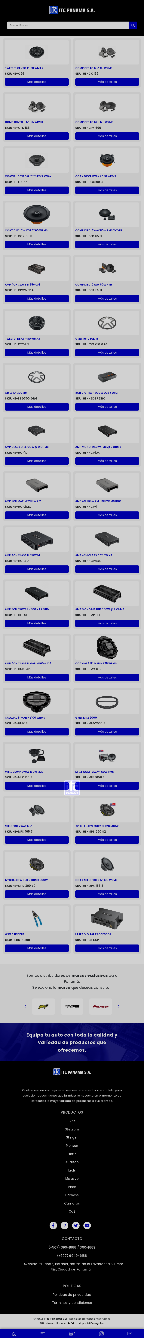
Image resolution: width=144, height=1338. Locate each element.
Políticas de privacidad (72, 1294)
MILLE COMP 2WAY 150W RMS (24, 772)
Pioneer (72, 1145)
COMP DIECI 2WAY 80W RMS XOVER (98, 230)
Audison (72, 1162)
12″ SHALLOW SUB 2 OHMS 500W (26, 880)
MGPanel (74, 1323)
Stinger (72, 1137)
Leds (72, 1170)
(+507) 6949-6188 (72, 1255)
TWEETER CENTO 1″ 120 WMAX (24, 68)
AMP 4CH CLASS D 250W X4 (93, 555)
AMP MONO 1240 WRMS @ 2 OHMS (98, 447)
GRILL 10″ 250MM (86, 339)
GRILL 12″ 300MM (16, 393)
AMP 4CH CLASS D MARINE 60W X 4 (28, 663)
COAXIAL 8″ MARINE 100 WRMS (25, 718)
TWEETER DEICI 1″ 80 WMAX (22, 339)
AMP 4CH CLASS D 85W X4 (22, 555)
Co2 (72, 1211)
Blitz (72, 1121)
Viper (72, 1187)
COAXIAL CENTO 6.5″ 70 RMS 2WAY (28, 176)
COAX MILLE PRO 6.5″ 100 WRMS (96, 880)
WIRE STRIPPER (14, 934)
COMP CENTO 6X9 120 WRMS (94, 122)
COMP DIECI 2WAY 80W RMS (94, 284)
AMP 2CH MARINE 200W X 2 (23, 501)
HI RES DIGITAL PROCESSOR (93, 934)
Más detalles (36, 82)
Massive (72, 1178)
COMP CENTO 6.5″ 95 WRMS (93, 68)
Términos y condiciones (72, 1303)
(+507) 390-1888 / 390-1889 (72, 1247)
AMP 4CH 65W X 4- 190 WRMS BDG (98, 501)
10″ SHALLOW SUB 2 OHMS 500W (96, 826)
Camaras (72, 1203)
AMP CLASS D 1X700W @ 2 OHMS (27, 447)
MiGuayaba (95, 1323)
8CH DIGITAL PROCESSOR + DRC (96, 393)
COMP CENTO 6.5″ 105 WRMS (24, 122)
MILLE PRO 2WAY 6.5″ (18, 826)
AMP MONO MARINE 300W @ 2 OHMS (99, 609)
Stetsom (72, 1129)
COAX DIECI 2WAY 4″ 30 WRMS (95, 176)
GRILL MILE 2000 (86, 718)
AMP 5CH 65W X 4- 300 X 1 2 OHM (27, 609)
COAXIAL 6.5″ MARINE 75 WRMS (96, 663)
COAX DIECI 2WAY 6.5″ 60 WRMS (26, 230)
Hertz (72, 1154)
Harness (72, 1195)
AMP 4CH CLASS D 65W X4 (22, 284)
